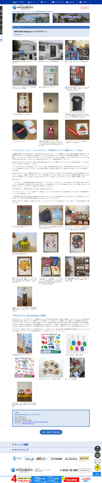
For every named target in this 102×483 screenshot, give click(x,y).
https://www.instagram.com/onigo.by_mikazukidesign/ (35, 421)
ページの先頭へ (97, 474)
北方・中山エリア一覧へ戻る (51, 432)
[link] (18, 458)
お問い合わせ (86, 470)
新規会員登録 (85, 7)
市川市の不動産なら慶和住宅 (18, 11)
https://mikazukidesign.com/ (28, 423)
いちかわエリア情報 (30, 11)
